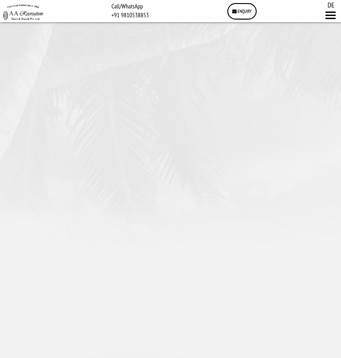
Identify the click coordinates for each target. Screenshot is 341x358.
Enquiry (242, 11)
